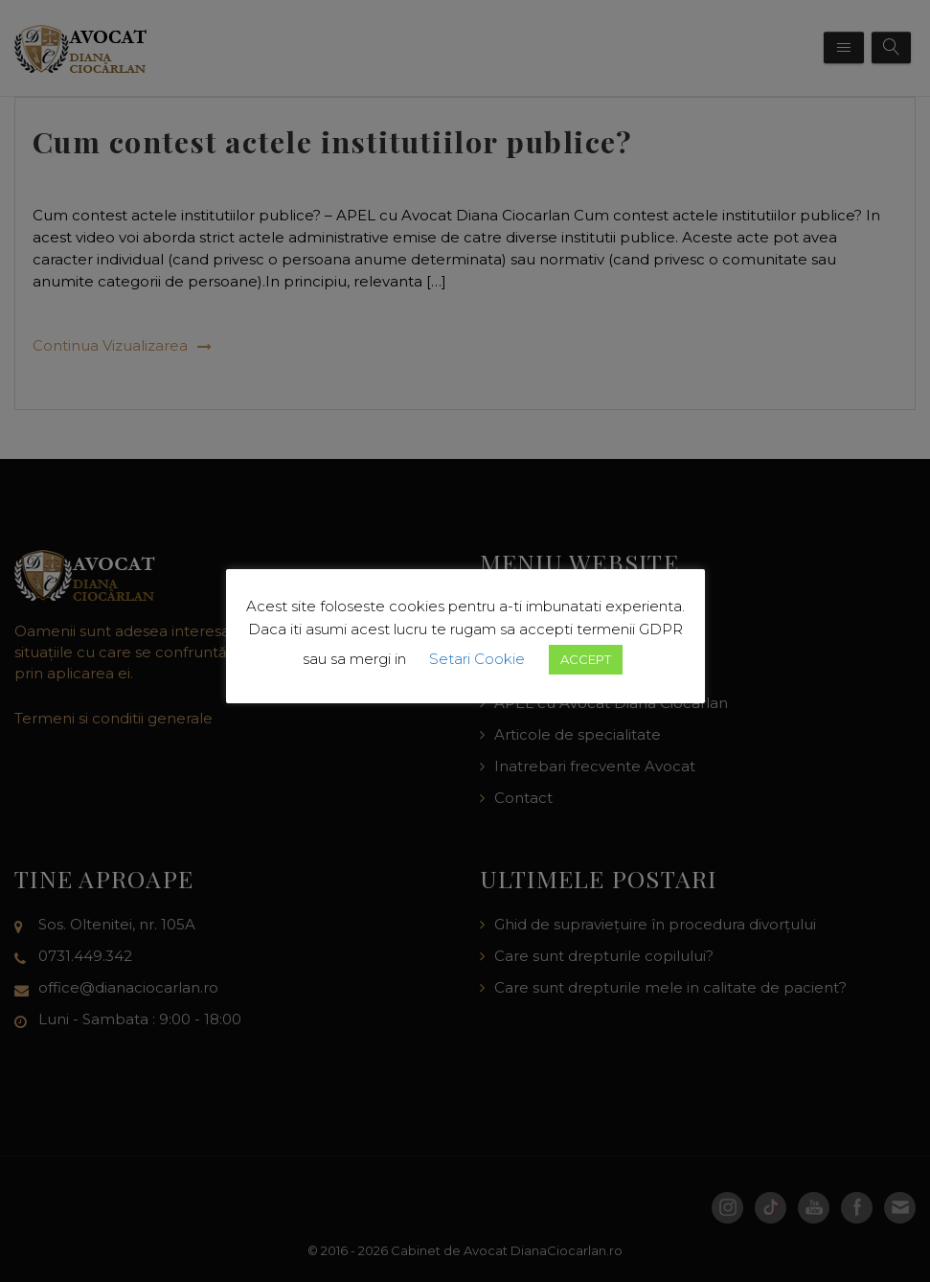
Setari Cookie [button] (477, 659)
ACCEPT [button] (585, 659)
